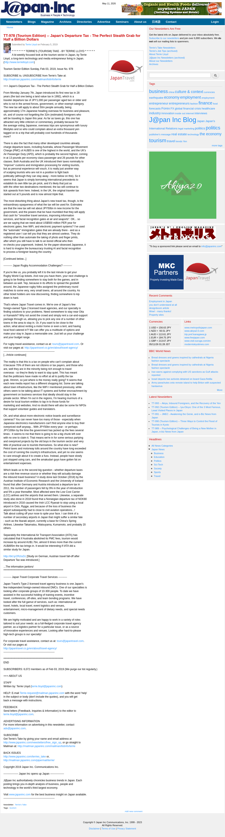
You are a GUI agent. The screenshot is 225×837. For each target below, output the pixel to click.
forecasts (155, 108)
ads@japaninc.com (14, 728)
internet (190, 113)
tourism (13, 808)
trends (179, 141)
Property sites (156, 314)
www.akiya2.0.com (194, 331)
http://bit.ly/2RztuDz (14, 556)
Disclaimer (94, 828)
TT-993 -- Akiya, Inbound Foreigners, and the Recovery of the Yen (186, 403)
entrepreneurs (179, 103)
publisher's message (160, 134)
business (158, 91)
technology (193, 134)
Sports (157, 472)
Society (158, 468)
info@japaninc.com (211, 246)
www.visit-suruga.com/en (197, 340)
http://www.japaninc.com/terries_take (24, 756)
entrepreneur (158, 103)
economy (171, 97)
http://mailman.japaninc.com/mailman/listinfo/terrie (32, 79)
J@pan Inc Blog (172, 120)
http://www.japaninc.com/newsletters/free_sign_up (32, 742)
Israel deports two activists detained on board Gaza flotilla (182, 379)
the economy (210, 134)
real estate (179, 134)
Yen (185, 141)
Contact (171, 21)
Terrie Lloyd (31, 44)
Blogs (32, 21)
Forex (165, 108)
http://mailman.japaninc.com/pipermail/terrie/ (28, 760)
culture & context (189, 92)
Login (215, 21)
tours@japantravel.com (65, 344)
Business (158, 453)
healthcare (208, 108)
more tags (217, 145)
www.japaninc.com (20, 794)
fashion (194, 103)
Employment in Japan (160, 301)
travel (171, 141)
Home (10, 27)
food (215, 103)
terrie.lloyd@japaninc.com (47, 686)
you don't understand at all (163, 304)
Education (159, 457)
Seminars (122, 21)
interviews (200, 113)
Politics (157, 461)
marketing (189, 128)
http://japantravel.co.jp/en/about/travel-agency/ (51, 347)
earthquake (156, 97)
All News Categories (162, 445)
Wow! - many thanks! (160, 311)
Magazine (47, 21)
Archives (65, 21)
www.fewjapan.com (194, 337)
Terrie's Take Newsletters (162, 47)
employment (190, 97)
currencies (209, 92)
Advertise (103, 21)
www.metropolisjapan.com (198, 327)
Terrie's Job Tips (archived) (163, 51)
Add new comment (134, 811)
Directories (84, 21)
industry (155, 113)
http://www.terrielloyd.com (19, 62)
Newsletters (14, 21)
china (171, 92)
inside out (180, 113)
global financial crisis (188, 108)
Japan (201, 121)
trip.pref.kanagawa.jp (195, 334)
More (219, 390)
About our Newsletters (161, 61)
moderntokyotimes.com (196, 344)
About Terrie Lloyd (158, 54)
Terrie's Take (20, 804)
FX (172, 108)
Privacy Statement (126, 828)
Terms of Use (108, 828)
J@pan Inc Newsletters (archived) (167, 57)
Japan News (158, 449)
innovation (167, 113)
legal (180, 128)
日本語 (156, 21)
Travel (157, 476)
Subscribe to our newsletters (164, 38)
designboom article (159, 308)
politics (200, 128)
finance (205, 103)
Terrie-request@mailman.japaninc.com (42, 693)
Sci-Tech (158, 464)
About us (140, 21)
